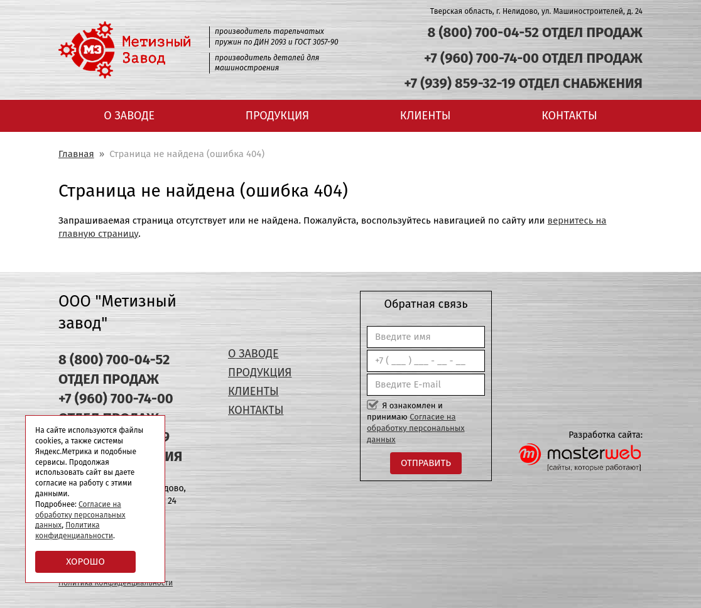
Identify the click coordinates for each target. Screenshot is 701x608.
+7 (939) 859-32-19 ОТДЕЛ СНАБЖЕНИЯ (523, 83)
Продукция (277, 115)
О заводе (129, 115)
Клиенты (425, 115)
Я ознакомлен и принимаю (416, 423)
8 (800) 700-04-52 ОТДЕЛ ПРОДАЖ (535, 32)
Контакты (569, 115)
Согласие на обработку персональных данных (416, 428)
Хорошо (85, 561)
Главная (76, 154)
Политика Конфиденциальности (115, 582)
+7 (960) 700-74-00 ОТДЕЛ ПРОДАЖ (533, 58)
